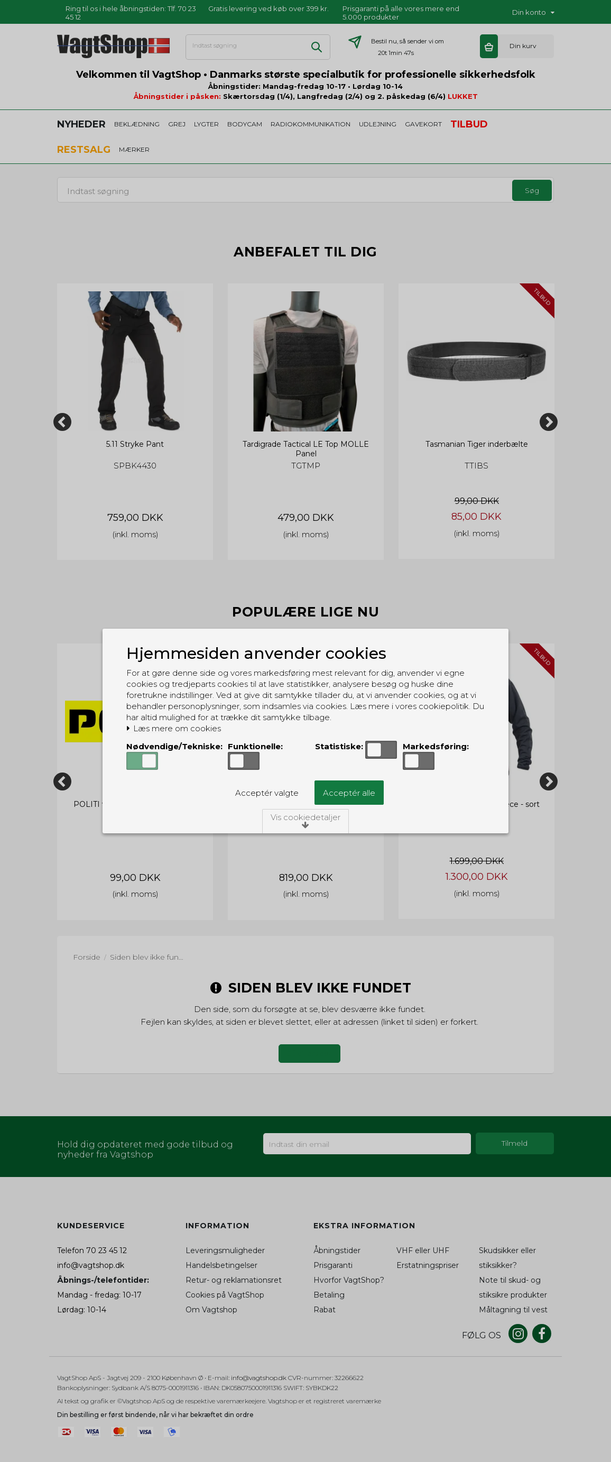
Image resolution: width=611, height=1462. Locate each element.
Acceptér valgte (267, 793)
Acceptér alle (349, 793)
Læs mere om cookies (173, 728)
